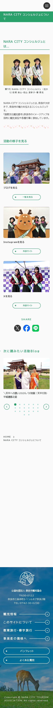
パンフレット (27, 651)
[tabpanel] (26, 378)
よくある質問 (27, 660)
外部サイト (28, 251)
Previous (6, 406)
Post (17, 328)
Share (26, 328)
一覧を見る (27, 197)
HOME (7, 437)
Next (46, 406)
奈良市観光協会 (21, 6)
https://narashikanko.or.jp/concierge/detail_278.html (26, 378)
